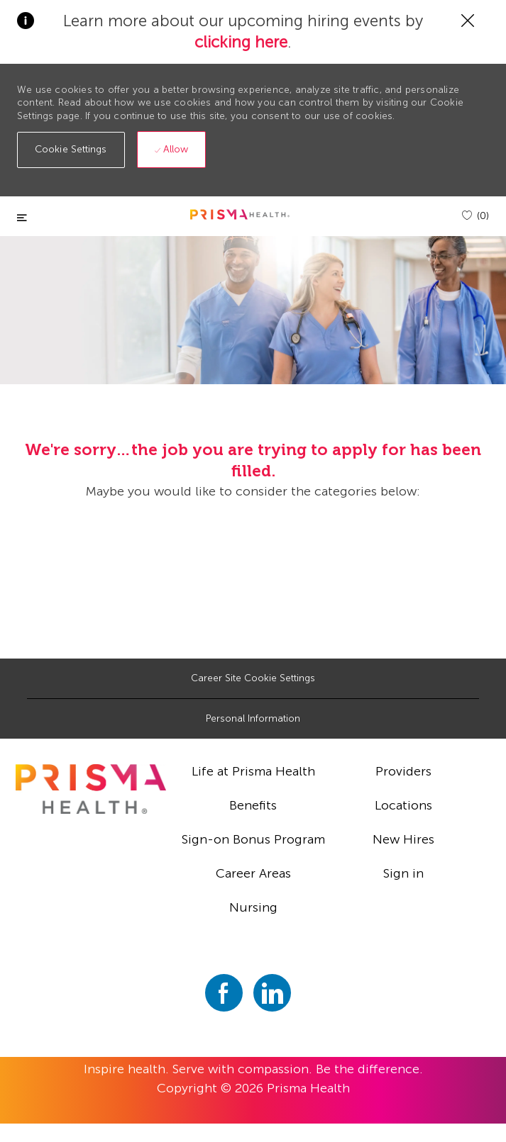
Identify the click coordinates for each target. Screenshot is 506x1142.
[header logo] (240, 214)
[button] (71, 150)
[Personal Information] (253, 719)
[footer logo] (91, 788)
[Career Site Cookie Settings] (253, 678)
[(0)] (475, 216)
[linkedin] (272, 993)
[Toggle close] (22, 218)
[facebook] (224, 993)
